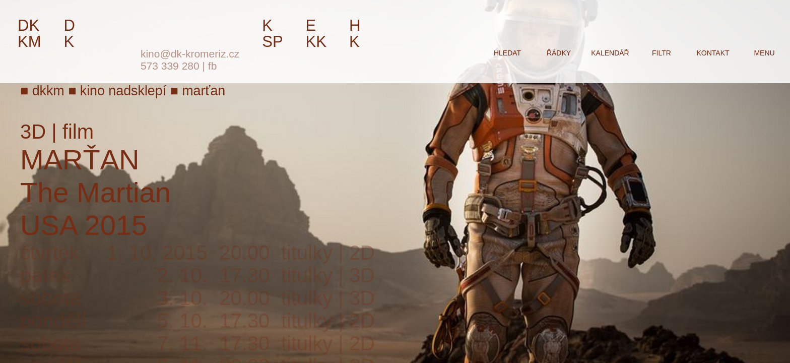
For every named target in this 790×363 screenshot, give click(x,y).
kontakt (712, 53)
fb (212, 66)
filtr (661, 53)
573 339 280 (170, 66)
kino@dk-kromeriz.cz (190, 53)
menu (764, 53)
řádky (559, 53)
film (78, 131)
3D (33, 131)
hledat (507, 53)
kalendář (610, 53)
